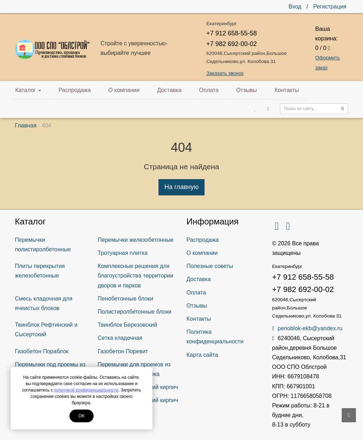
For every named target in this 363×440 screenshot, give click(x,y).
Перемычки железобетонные (136, 240)
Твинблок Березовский (127, 325)
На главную (181, 186)
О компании (111, 90)
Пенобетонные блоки (125, 299)
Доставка (151, 90)
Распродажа (68, 90)
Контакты (249, 90)
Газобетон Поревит (123, 351)
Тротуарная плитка (123, 253)
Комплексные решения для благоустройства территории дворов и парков (135, 275)
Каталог (28, 90)
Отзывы (215, 90)
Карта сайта (202, 355)
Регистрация (329, 7)
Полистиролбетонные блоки (135, 312)
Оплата (184, 90)
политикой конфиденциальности (86, 390)
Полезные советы (209, 266)
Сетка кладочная (120, 338)
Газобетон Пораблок (41, 351)
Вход (295, 7)
